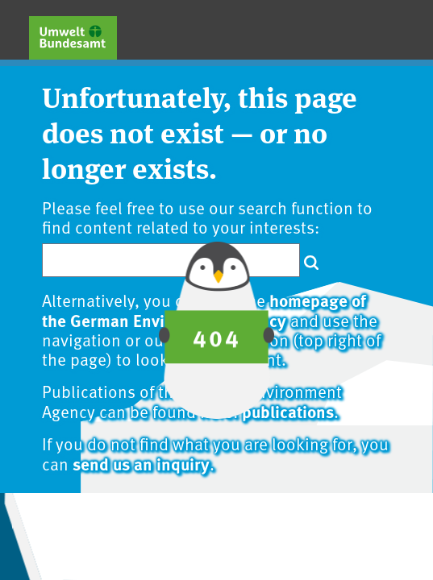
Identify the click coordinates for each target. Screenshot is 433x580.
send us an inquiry (141, 463)
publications (288, 411)
